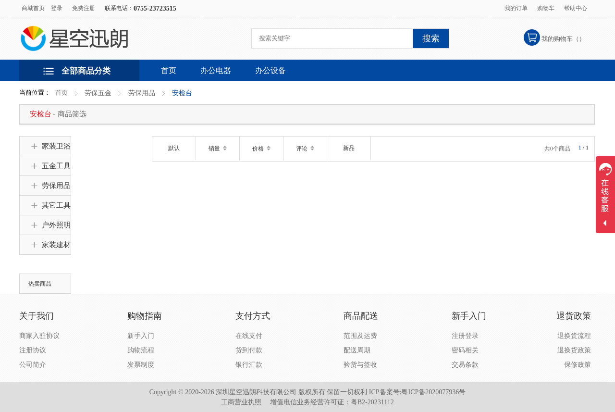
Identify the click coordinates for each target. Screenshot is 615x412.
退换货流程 (574, 335)
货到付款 (248, 350)
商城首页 (33, 8)
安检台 (182, 93)
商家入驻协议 (39, 335)
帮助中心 (575, 8)
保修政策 (577, 364)
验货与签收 (360, 364)
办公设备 (270, 70)
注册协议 (32, 350)
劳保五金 (98, 93)
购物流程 (140, 350)
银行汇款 (248, 364)
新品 (349, 148)
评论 (305, 148)
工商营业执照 (241, 402)
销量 (218, 148)
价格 (261, 148)
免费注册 (83, 8)
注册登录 (465, 335)
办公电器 (215, 70)
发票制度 (140, 364)
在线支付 (248, 335)
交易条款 (465, 364)
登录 (56, 8)
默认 (174, 148)
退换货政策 (574, 350)
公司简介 (32, 364)
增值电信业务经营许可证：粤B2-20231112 (332, 402)
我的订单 (516, 8)
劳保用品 (141, 93)
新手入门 (140, 335)
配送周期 (357, 350)
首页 (61, 92)
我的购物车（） (563, 38)
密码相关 (465, 350)
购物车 (545, 8)
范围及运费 (360, 335)
